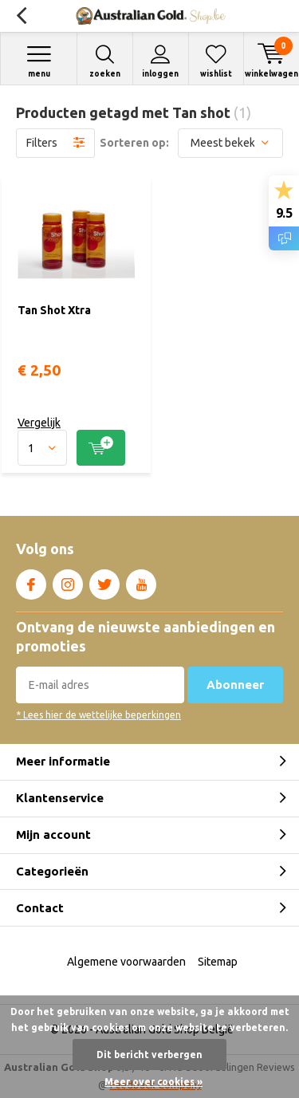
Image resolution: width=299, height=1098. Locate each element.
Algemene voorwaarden (126, 961)
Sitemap (218, 961)
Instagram (68, 581)
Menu (39, 61)
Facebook (31, 581)
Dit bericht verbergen (149, 1054)
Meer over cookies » (153, 1081)
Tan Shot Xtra (54, 310)
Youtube (141, 581)
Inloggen (160, 61)
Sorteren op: (134, 142)
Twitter (104, 581)
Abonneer (235, 684)
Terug (21, 16)
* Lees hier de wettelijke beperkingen (98, 715)
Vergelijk (39, 422)
